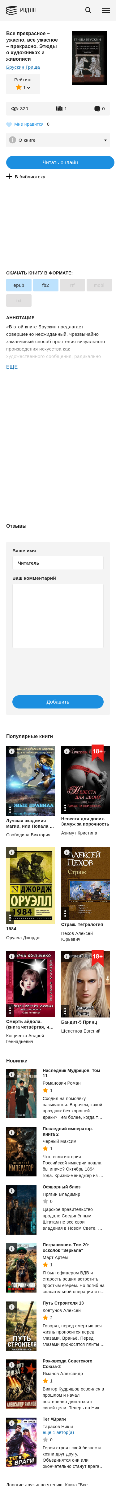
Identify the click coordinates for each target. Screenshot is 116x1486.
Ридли (28, 10)
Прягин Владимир (61, 1194)
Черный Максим (59, 1141)
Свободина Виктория (28, 834)
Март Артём (55, 1257)
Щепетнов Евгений (81, 1031)
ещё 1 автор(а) (58, 1432)
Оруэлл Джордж (23, 937)
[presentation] (49, 665)
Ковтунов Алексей (62, 1310)
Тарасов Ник (56, 1426)
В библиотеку (30, 176)
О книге (27, 140)
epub (19, 285)
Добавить (58, 701)
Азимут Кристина (79, 832)
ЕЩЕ (12, 367)
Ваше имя (24, 550)
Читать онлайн (60, 162)
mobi (99, 285)
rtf (72, 285)
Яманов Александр (63, 1373)
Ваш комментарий (34, 578)
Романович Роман (62, 1083)
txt (18, 300)
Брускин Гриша (23, 67)
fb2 (45, 285)
